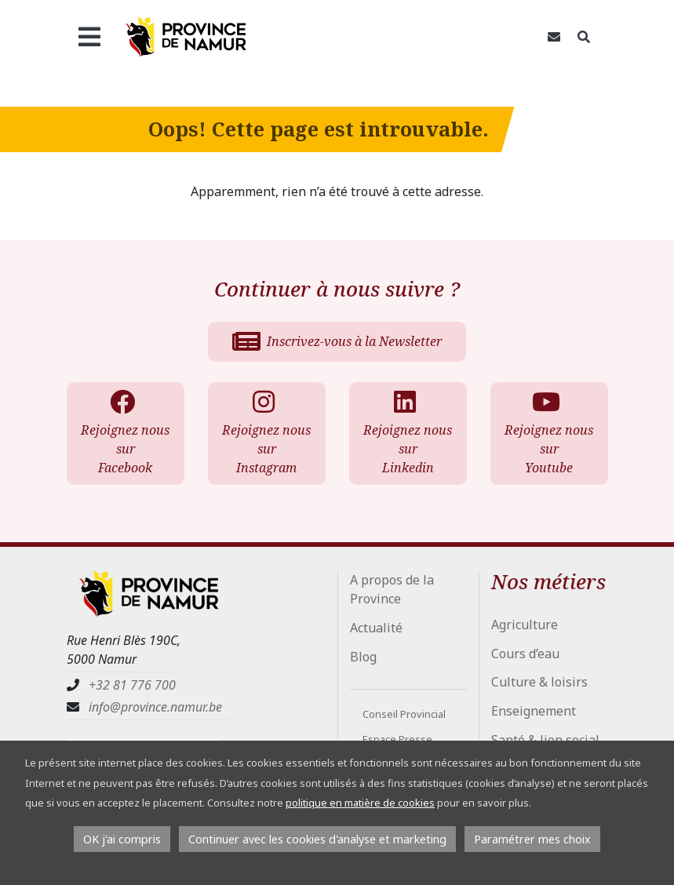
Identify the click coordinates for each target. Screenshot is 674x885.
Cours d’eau (525, 653)
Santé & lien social (545, 739)
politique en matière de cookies (360, 803)
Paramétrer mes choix (532, 839)
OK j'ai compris (122, 839)
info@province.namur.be (155, 707)
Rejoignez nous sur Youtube (548, 432)
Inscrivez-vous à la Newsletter (337, 341)
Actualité (376, 627)
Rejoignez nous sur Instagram (265, 432)
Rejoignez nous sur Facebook (124, 432)
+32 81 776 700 (132, 685)
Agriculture (524, 624)
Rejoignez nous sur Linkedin (407, 432)
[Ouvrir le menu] (89, 37)
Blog (363, 656)
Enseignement (533, 710)
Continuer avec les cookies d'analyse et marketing (317, 839)
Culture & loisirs (539, 681)
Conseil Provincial (404, 714)
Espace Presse (397, 739)
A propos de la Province (392, 589)
